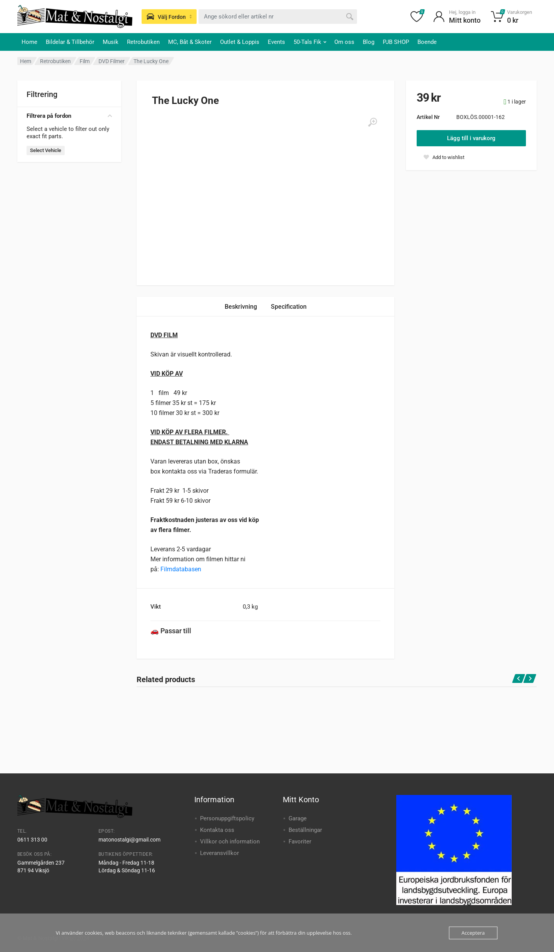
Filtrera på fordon (69, 115)
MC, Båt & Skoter (190, 41)
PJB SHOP (396, 41)
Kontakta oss (217, 830)
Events (276, 41)
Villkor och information (230, 841)
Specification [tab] (289, 306)
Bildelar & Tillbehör (70, 41)
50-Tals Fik (310, 41)
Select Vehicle (45, 150)
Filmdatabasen (180, 569)
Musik (110, 41)
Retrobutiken (143, 41)
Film (85, 61)
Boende (427, 41)
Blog (368, 41)
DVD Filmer (111, 61)
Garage (298, 818)
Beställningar (305, 830)
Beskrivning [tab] (241, 306)
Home (29, 41)
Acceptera (473, 932)
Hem (25, 61)
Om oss (344, 41)
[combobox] (278, 16)
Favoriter (300, 841)
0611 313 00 (32, 840)
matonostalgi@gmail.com (129, 840)
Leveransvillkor (219, 853)
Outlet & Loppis (239, 41)
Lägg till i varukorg (471, 138)
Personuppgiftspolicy (227, 818)
